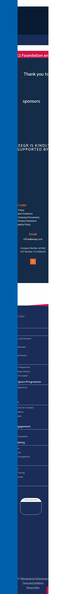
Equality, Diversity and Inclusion (17, 338)
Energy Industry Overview (14, 347)
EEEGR (6, 343)
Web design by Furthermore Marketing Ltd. (41, 579)
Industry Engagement (17, 427)
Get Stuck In (11, 402)
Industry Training (14, 443)
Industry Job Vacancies (13, 477)
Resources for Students (13, 412)
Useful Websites (10, 420)
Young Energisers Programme (16, 367)
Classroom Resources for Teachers (18, 407)
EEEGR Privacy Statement (24, 221)
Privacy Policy (33, 588)
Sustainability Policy (21, 225)
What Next (10, 463)
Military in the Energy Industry (16, 371)
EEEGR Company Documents (25, 217)
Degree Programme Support (15, 375)
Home (7, 325)
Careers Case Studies (12, 416)
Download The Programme (15, 387)
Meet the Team (10, 351)
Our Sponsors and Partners (15, 355)
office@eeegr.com (32, 239)
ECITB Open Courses (12, 452)
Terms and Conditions (22, 214)
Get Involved (8, 432)
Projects (9, 362)
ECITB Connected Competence (16, 456)
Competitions (9, 396)
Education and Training (14, 472)
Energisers (7, 391)
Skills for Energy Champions (15, 436)
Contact (9, 483)
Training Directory (11, 448)
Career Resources (11, 468)
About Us (9, 333)
